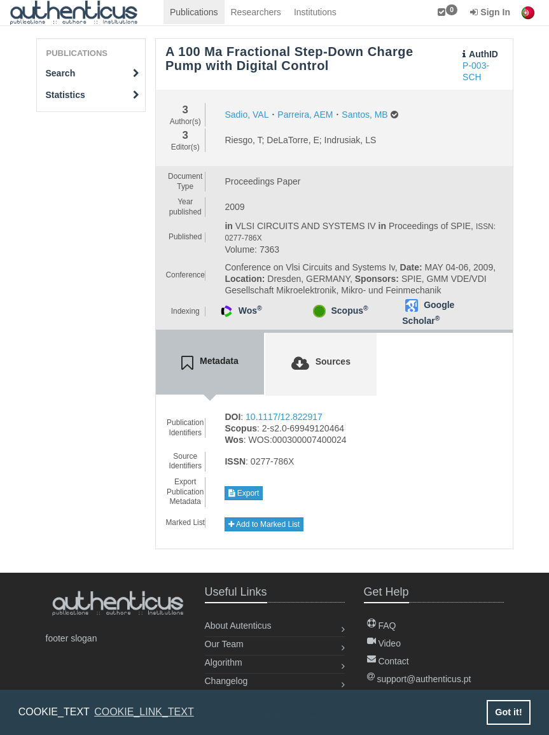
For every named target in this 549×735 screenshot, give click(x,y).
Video (384, 643)
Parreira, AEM (305, 114)
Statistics (93, 95)
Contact (388, 661)
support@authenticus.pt (419, 679)
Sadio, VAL (246, 114)
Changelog (226, 681)
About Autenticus (238, 625)
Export (243, 493)
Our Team (224, 644)
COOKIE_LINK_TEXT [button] (144, 711)
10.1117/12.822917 (284, 417)
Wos (250, 310)
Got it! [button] (508, 712)
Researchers (256, 12)
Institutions (315, 12)
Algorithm (223, 662)
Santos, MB (364, 114)
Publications (194, 12)
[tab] (210, 363)
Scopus (349, 310)
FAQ (381, 625)
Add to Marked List (264, 524)
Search (93, 73)
